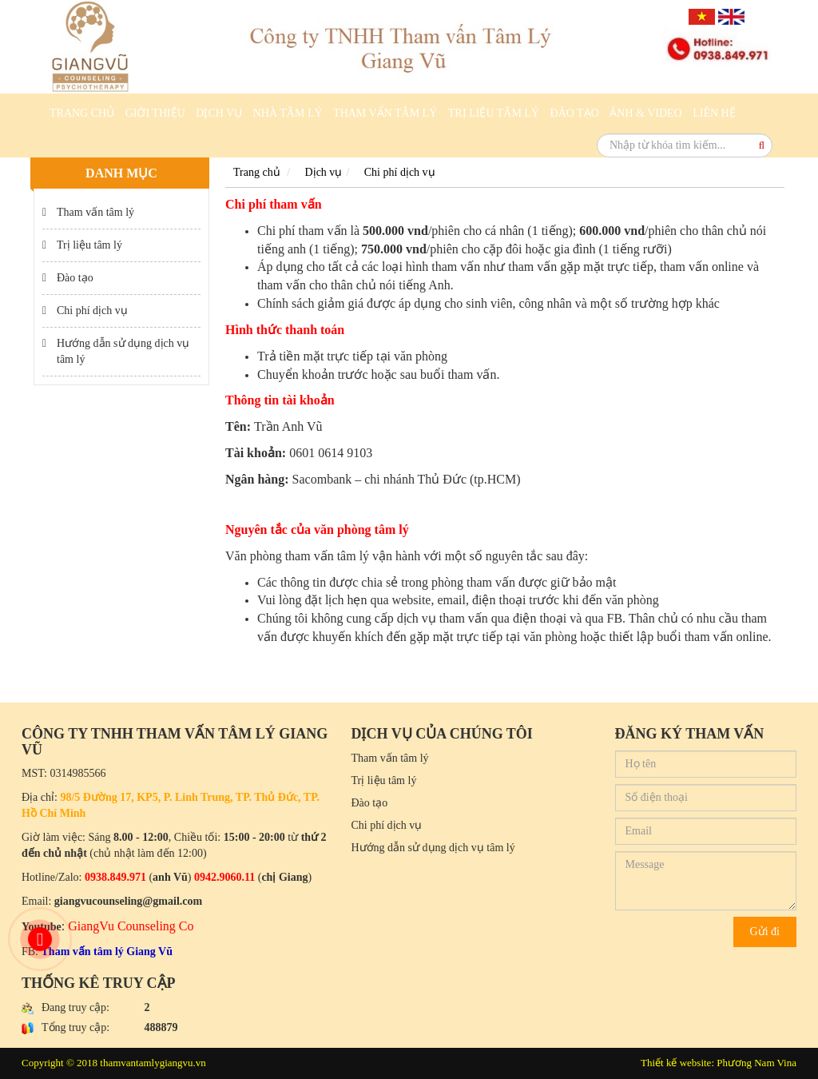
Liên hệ (714, 113)
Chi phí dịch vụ (92, 311)
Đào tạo (574, 113)
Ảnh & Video (645, 113)
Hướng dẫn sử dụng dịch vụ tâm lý (123, 351)
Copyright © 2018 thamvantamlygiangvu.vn (114, 1063)
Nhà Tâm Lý (288, 113)
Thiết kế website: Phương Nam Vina (718, 1063)
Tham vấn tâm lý (385, 113)
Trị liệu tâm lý (493, 113)
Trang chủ (82, 113)
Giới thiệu (155, 113)
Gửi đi (765, 932)
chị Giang (284, 877)
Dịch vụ (219, 113)
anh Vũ (170, 877)
